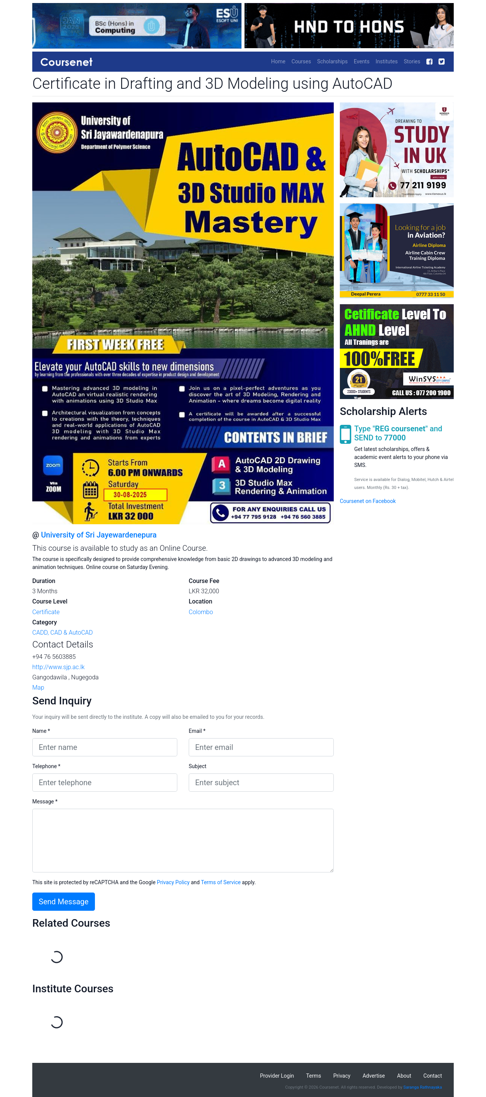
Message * (45, 801)
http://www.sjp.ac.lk (58, 667)
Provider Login (277, 1076)
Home (278, 61)
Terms (313, 1076)
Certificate (46, 612)
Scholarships (332, 61)
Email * (197, 731)
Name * (41, 731)
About (404, 1076)
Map (38, 687)
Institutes (387, 61)
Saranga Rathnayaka (422, 1087)
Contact (432, 1076)
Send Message (63, 901)
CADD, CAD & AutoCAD (62, 632)
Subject (198, 766)
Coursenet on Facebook (368, 501)
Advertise (374, 1076)
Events (361, 61)
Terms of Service (221, 882)
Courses (301, 61)
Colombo (201, 612)
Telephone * (46, 766)
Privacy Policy (173, 882)
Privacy (341, 1076)
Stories (412, 61)
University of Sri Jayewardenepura (99, 534)
